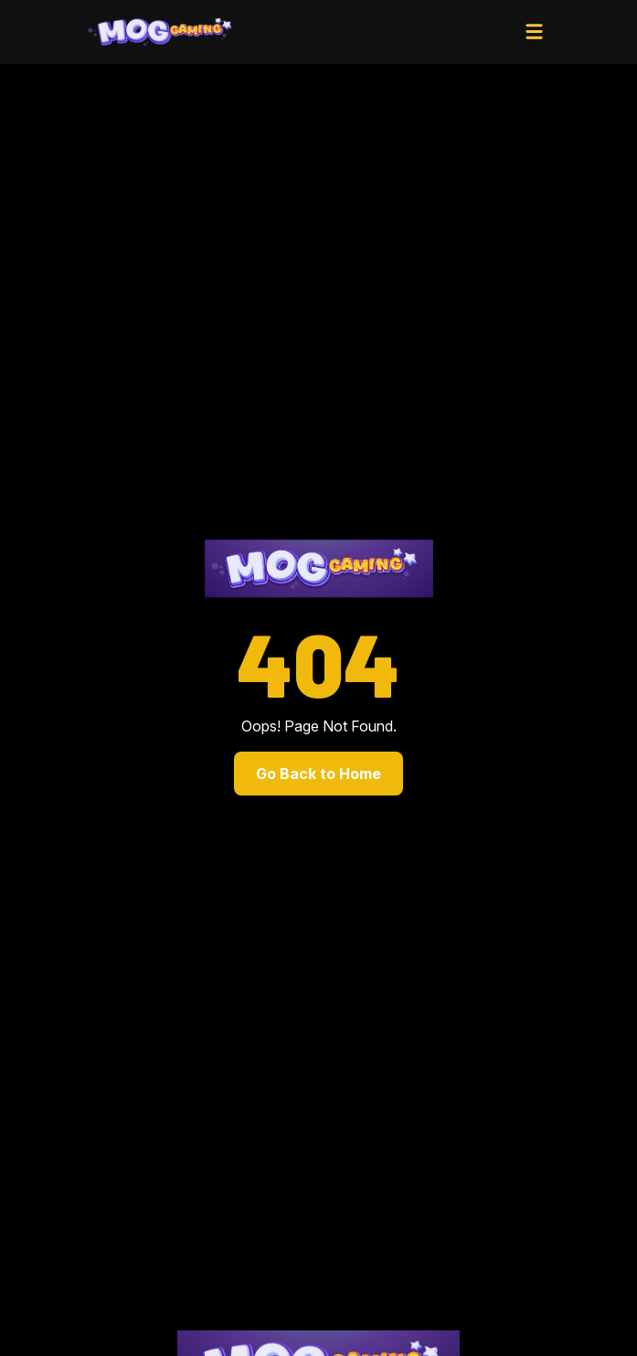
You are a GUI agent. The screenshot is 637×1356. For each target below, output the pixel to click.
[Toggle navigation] (535, 32)
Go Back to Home (318, 773)
